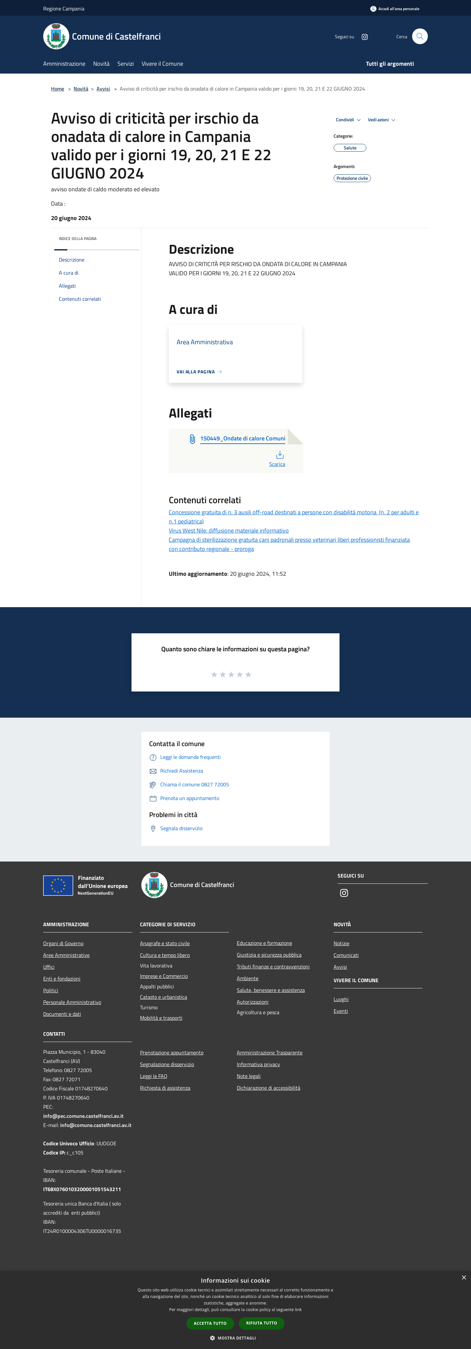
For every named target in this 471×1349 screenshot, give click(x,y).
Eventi (341, 1011)
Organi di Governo (63, 943)
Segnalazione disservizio (167, 1064)
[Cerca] (420, 36)
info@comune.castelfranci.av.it (95, 1125)
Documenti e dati (62, 1014)
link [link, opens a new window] (298, 1309)
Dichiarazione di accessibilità (268, 1088)
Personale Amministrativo (72, 1002)
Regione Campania (63, 8)
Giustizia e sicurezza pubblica (269, 955)
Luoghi (341, 999)
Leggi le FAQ (153, 1076)
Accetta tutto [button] (210, 1323)
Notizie (341, 943)
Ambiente (247, 978)
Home (57, 89)
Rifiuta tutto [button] (261, 1323)
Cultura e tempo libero (165, 955)
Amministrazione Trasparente (270, 1052)
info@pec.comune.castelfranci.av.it (83, 1116)
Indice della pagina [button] (77, 238)
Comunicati (346, 955)
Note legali (249, 1076)
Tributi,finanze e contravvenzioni (273, 966)
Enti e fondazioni (61, 978)
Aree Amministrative (66, 955)
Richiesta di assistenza (165, 1088)
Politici (50, 990)
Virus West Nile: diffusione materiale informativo (229, 530)
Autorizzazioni (253, 1002)
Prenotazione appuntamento (171, 1052)
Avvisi (103, 89)
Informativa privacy (258, 1064)
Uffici (49, 967)
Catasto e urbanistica (163, 997)
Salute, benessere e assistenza (271, 990)
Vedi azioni (382, 120)
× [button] (463, 1277)
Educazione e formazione (264, 943)
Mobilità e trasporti (161, 1018)
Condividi (349, 120)
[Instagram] (361, 36)
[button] (235, 1338)
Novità (81, 89)
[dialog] (235, 1310)
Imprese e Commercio (164, 976)
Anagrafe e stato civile (165, 943)
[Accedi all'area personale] (395, 8)
